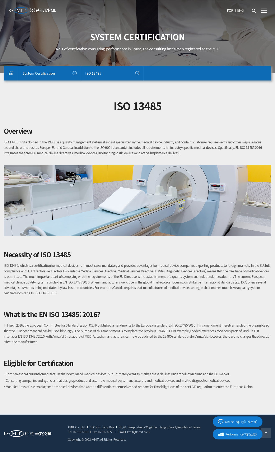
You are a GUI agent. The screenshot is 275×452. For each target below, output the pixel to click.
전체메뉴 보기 (264, 11)
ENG (240, 10)
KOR (230, 10)
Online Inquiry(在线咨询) (237, 421)
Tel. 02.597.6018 (78, 432)
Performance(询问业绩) (237, 434)
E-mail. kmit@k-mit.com (133, 432)
